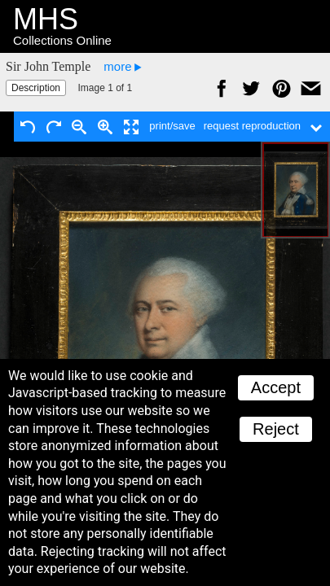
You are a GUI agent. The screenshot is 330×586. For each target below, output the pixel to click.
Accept (276, 387)
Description (35, 88)
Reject (276, 429)
